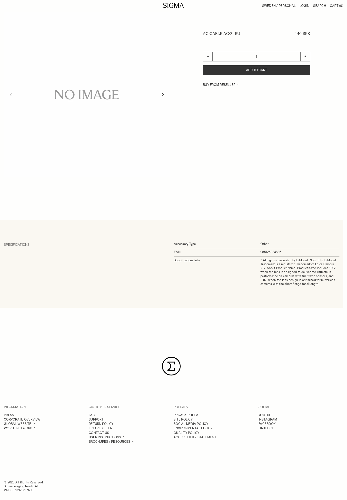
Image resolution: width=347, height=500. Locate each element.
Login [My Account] (304, 6)
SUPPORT (96, 419)
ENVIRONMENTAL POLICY (193, 428)
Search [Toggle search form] (319, 6)
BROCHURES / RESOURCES (109, 441)
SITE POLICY (183, 419)
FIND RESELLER (100, 428)
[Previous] (11, 94)
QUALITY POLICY (186, 433)
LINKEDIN (265, 428)
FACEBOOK (267, 424)
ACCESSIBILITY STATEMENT (195, 437)
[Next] (163, 94)
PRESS (9, 415)
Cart (336, 6)
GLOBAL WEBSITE (17, 424)
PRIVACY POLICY (186, 415)
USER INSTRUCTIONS (105, 437)
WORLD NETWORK (18, 428)
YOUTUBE (265, 415)
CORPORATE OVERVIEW (22, 419)
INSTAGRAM (267, 419)
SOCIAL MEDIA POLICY (191, 424)
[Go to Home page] (173, 5)
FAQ (92, 415)
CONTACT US (99, 433)
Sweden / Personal (279, 6)
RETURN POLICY (101, 424)
